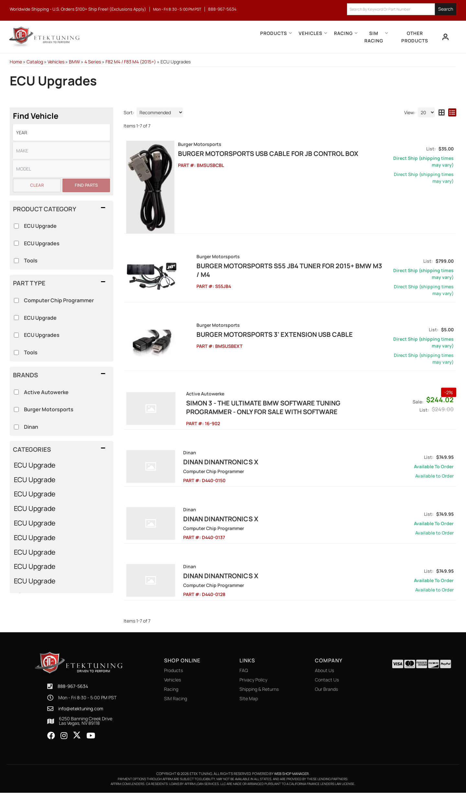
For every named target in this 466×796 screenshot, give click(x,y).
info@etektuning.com (80, 712)
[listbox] (61, 132)
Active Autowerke (46, 392)
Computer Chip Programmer (59, 300)
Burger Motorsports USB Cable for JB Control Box (270, 153)
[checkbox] (16, 392)
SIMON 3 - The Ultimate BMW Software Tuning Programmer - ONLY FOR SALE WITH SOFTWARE (280, 410)
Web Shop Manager (291, 776)
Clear (37, 185)
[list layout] (452, 112)
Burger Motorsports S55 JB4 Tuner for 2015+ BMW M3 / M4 (280, 269)
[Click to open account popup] (445, 37)
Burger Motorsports (48, 409)
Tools (31, 352)
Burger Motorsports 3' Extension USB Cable (258, 337)
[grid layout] (442, 112)
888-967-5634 (73, 689)
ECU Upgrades (42, 334)
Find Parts (86, 185)
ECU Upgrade (34, 465)
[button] (401, 9)
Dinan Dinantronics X (217, 465)
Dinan (31, 426)
